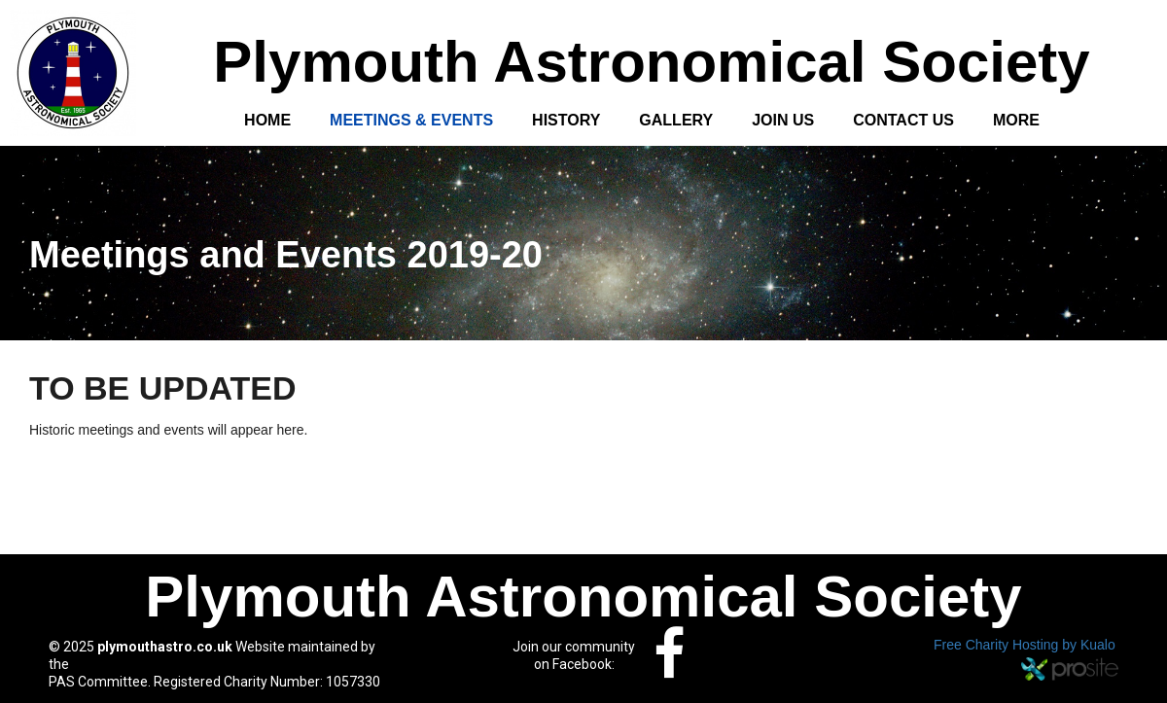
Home (267, 120)
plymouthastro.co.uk (164, 646)
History (566, 120)
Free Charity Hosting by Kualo (1024, 644)
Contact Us (903, 120)
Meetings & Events (411, 120)
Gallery (676, 120)
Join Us (783, 120)
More (1016, 120)
